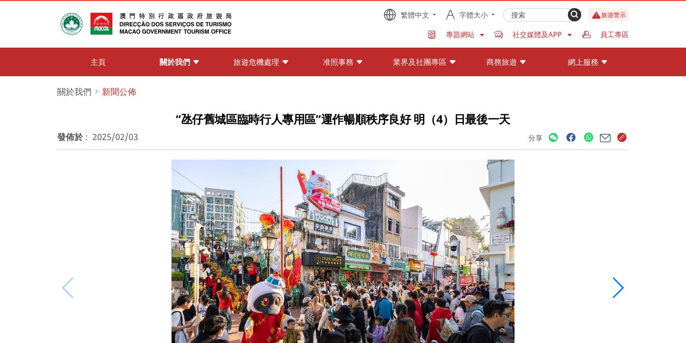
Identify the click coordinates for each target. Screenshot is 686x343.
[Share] (553, 138)
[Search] (574, 14)
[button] (617, 287)
